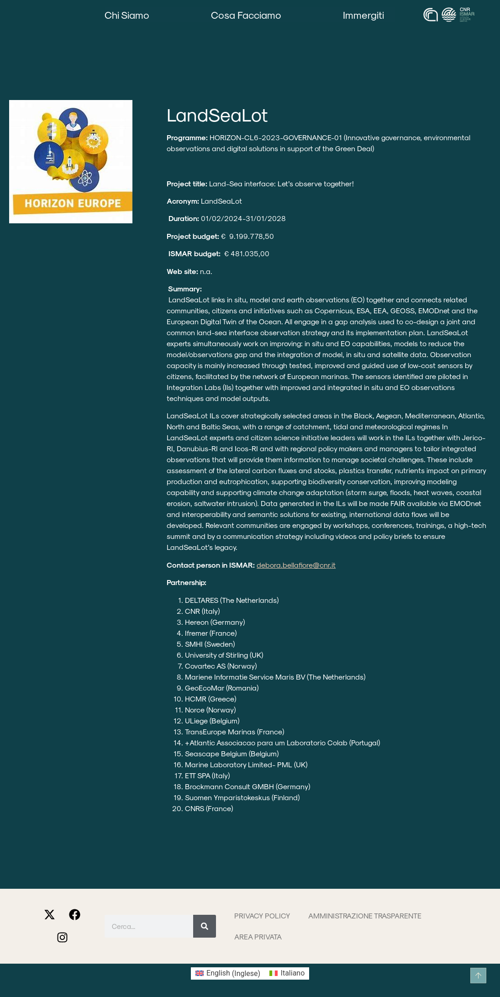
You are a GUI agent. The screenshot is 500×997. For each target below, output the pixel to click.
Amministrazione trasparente (364, 915)
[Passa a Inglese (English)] (228, 973)
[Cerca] (204, 926)
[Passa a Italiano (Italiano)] (287, 973)
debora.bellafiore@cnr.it (296, 564)
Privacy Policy (262, 915)
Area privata (258, 936)
